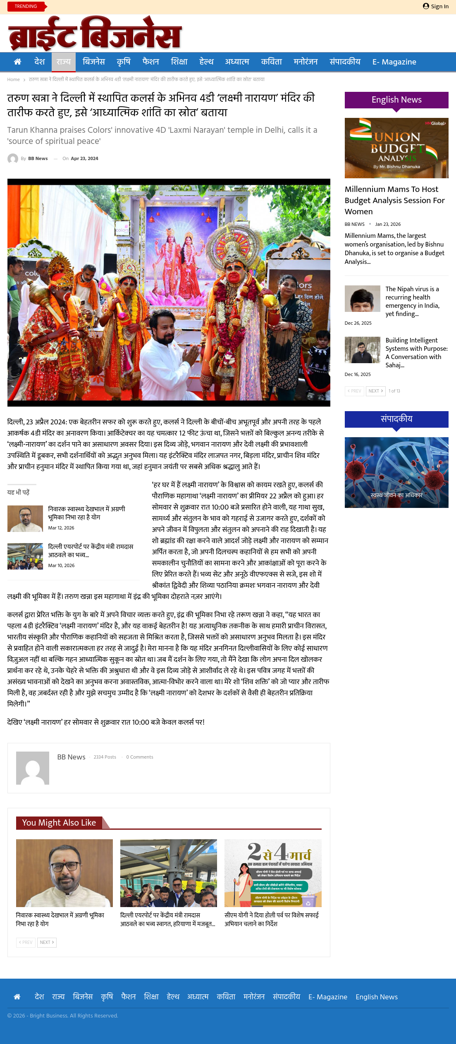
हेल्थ (206, 62)
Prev (26, 942)
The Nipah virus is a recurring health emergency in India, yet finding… (412, 302)
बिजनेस (94, 62)
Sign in (436, 7)
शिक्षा (179, 62)
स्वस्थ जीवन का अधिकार (397, 495)
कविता (271, 62)
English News (377, 997)
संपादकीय (345, 62)
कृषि (124, 62)
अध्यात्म (237, 62)
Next (47, 942)
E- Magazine (394, 62)
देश (40, 62)
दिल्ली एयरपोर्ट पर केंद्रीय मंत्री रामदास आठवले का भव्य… (91, 551)
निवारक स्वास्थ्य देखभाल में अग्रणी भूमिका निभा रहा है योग (86, 513)
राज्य (64, 62)
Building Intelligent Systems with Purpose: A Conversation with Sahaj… (417, 353)
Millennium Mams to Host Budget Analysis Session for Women (395, 200)
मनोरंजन (306, 62)
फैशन (151, 62)
